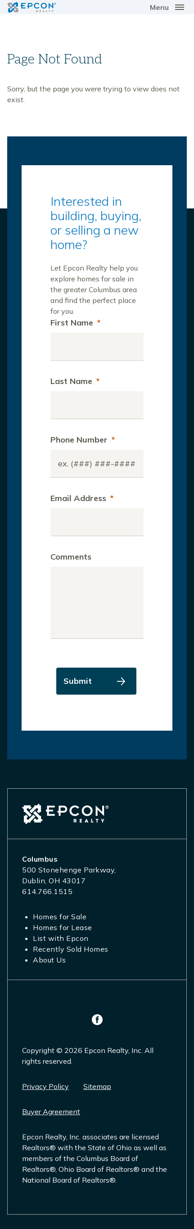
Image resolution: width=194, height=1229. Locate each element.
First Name (75, 322)
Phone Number (82, 439)
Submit (77, 681)
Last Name (74, 381)
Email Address (81, 498)
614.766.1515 (47, 891)
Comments (70, 556)
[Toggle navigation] (168, 7)
